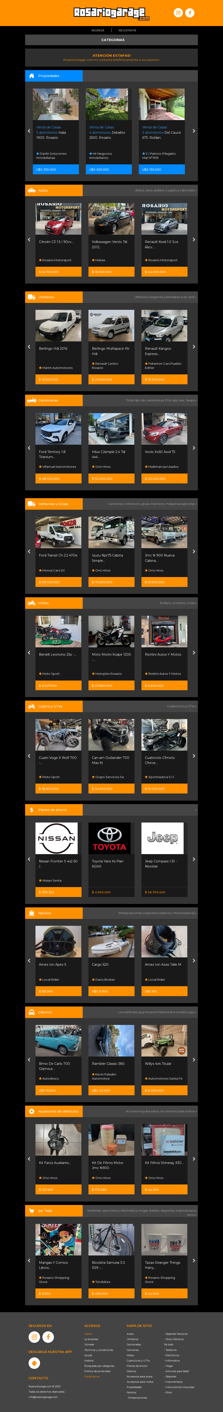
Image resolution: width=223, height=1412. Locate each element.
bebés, (155, 1210)
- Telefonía (170, 1350)
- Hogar (168, 1366)
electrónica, (111, 1210)
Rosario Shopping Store (54, 1279)
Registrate (127, 30)
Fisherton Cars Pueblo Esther (163, 366)
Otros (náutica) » (185, 913)
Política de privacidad (97, 1371)
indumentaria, (186, 1210)
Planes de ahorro (137, 1366)
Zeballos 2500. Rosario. (110, 132)
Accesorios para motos (177, 1111)
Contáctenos (92, 1376)
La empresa (91, 1339)
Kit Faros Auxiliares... (55, 1163)
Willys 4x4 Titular (158, 1064)
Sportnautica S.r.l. (160, 777)
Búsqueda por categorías (99, 1366)
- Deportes (170, 1376)
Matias (98, 260)
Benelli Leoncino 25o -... (57, 654)
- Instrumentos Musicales (179, 1387)
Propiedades (134, 1387)
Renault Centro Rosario (105, 366)
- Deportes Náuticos (176, 1333)
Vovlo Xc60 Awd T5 (160, 452)
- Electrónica (171, 1355)
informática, (130, 1210)
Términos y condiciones (98, 1350)
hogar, (144, 1210)
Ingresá (98, 30)
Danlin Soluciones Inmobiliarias (54, 156)
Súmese (89, 1344)
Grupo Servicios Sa (108, 777)
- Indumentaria (173, 1381)
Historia (89, 1360)
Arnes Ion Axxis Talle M (163, 964)
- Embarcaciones (137, 1397)
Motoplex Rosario (107, 673)
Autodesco (49, 1078)
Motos (130, 1355)
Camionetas (134, 1344)
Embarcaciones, (130, 913)
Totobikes (101, 1282)
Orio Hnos (101, 467)
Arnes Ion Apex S (52, 964)
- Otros (168, 1392)
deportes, (168, 1210)
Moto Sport (49, 673)
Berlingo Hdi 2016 (53, 348)
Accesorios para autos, (143, 1111)
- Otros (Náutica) (174, 1339)
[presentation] (29, 131)
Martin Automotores (56, 368)
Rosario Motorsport (55, 260)
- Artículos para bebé (176, 1371)
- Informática (172, 1360)
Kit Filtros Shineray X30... (164, 1163)
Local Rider (49, 979)
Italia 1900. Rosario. (54, 132)
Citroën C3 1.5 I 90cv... (56, 242)
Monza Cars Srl (52, 570)
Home (88, 1333)
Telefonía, (94, 1210)
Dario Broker (103, 979)
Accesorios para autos (140, 1376)
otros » (192, 1215)
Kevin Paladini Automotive (104, 1076)
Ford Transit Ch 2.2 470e (58, 555)
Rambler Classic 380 (108, 1064)
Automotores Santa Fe (163, 1078)
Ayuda (88, 1355)
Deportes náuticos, (158, 913)
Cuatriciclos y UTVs (138, 1360)
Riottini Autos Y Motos (163, 654)
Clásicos (131, 1371)
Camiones (133, 1350)
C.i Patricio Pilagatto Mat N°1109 (162, 156)
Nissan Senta (50, 880)
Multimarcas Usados (161, 467)
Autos (130, 1333)
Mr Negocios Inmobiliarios (103, 156)
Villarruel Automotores (57, 467)
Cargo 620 (100, 964)
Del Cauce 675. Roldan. (164, 132)
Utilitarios (132, 1339)
